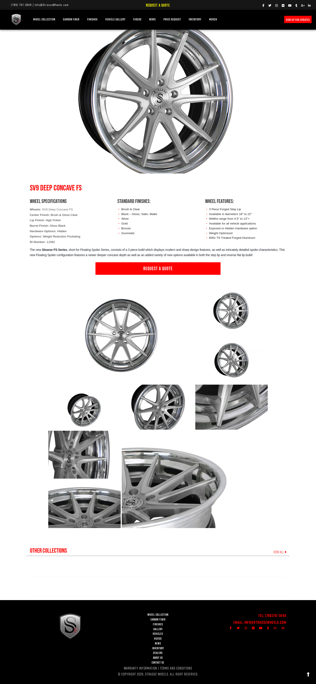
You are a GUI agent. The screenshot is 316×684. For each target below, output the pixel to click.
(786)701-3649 (275, 615)
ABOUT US (158, 657)
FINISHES (92, 19)
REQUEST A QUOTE (158, 268)
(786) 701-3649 (21, 5)
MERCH (213, 19)
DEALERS (158, 653)
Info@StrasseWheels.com (52, 5)
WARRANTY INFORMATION (140, 668)
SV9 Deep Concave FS (57, 209)
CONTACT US (158, 662)
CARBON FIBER (158, 619)
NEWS (152, 19)
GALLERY (158, 629)
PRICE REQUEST (172, 19)
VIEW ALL (279, 552)
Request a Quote (158, 5)
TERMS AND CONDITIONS (176, 668)
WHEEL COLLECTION (44, 19)
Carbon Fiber (71, 19)
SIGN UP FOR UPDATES (298, 20)
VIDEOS (137, 19)
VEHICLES (158, 633)
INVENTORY (195, 19)
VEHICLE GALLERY (115, 19)
